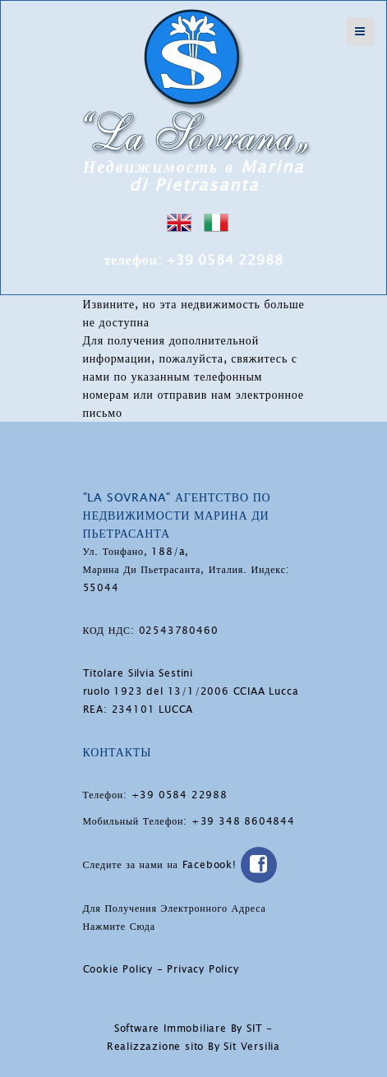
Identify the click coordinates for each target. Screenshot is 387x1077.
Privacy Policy (202, 969)
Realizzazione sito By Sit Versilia (193, 1046)
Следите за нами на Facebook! (180, 865)
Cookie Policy (118, 969)
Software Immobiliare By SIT (188, 1028)
